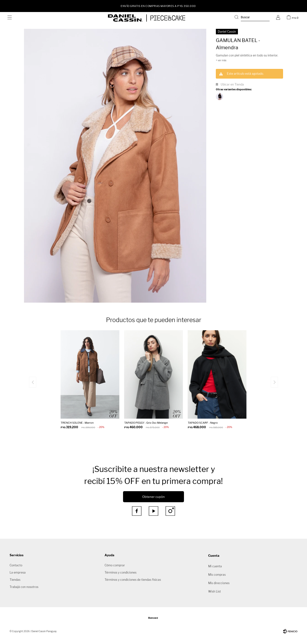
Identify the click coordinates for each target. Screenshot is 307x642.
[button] (252, 18)
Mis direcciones (219, 583)
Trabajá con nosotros (24, 587)
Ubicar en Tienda (232, 84)
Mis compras (217, 574)
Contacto (16, 565)
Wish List (214, 591)
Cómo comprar (115, 565)
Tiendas (15, 579)
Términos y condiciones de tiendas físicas (133, 579)
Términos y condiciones (120, 572)
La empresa (18, 572)
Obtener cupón (153, 497)
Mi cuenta (215, 566)
